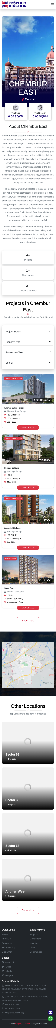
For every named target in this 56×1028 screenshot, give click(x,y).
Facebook (8, 962)
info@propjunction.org (13, 1013)
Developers (35, 938)
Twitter (6, 967)
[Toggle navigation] (52, 4)
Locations (34, 943)
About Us (6, 938)
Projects (34, 934)
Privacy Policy (8, 947)
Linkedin (7, 971)
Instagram (8, 975)
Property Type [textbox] (13, 342)
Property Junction (22, 1024)
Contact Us (7, 943)
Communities (36, 952)
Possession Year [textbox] (14, 352)
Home (5, 934)
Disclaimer (7, 952)
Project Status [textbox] (13, 331)
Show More (28, 620)
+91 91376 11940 (10, 1004)
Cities (32, 947)
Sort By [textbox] (9, 362)
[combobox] (28, 331)
